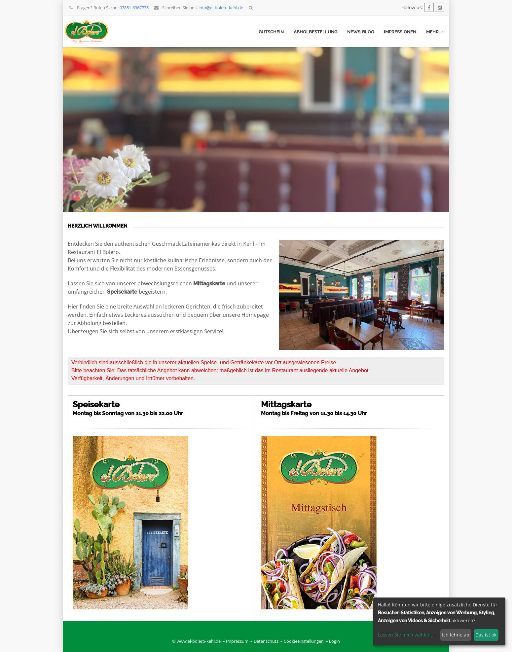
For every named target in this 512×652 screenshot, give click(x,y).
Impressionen (400, 31)
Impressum (237, 641)
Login (334, 641)
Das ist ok (485, 635)
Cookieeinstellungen (304, 641)
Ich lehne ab (455, 635)
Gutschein (271, 31)
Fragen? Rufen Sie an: (109, 8)
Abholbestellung (315, 31)
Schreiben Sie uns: (198, 8)
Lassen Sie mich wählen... (406, 635)
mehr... (435, 31)
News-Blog (360, 31)
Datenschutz (266, 641)
